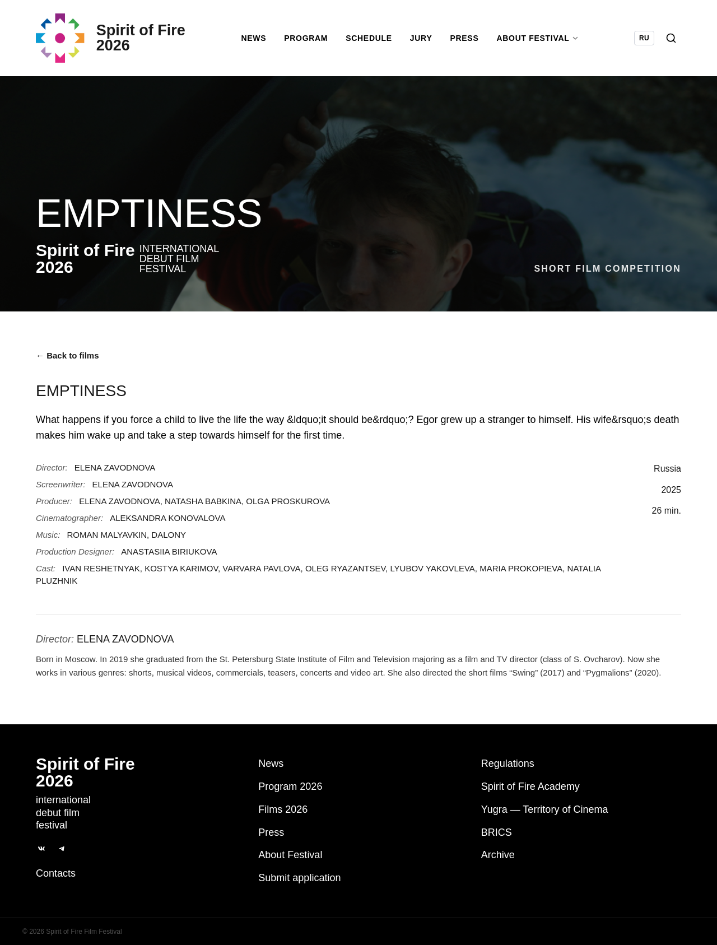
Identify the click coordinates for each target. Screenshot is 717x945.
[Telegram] (61, 848)
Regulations (507, 763)
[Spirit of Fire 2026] (115, 42)
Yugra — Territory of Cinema (544, 809)
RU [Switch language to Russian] (644, 42)
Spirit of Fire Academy (530, 786)
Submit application (299, 877)
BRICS (496, 832)
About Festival (290, 855)
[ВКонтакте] (41, 848)
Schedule (373, 42)
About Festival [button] (542, 42)
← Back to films (67, 364)
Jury (426, 42)
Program (310, 42)
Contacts (56, 873)
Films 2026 (283, 809)
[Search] (671, 42)
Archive (498, 855)
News (258, 42)
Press (469, 42)
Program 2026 (290, 786)
